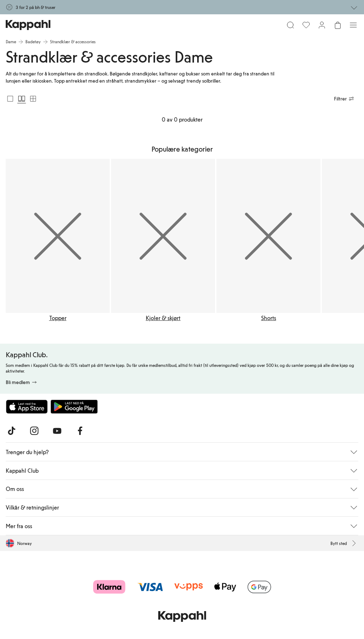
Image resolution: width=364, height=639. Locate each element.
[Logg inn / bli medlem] (322, 25)
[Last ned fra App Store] (27, 406)
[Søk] (290, 25)
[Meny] (353, 25)
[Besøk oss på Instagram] (34, 431)
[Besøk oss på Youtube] (57, 431)
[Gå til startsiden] (28, 25)
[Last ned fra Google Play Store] (74, 406)
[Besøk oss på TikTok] (11, 431)
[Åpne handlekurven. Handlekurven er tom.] (337, 25)
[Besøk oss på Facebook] (80, 431)
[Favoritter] (306, 25)
